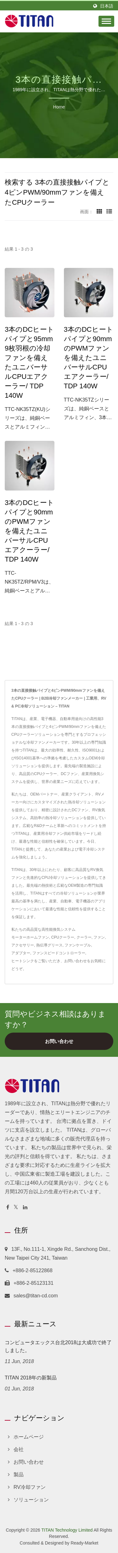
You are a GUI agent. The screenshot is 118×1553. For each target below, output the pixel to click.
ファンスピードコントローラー (58, 953)
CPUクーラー (62, 937)
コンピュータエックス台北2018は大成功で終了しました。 (58, 1346)
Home (59, 106)
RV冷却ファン (30, 1487)
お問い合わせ (75, 961)
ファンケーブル (78, 945)
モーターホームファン (30, 937)
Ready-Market (84, 1542)
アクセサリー (22, 945)
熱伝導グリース (49, 945)
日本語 (106, 5)
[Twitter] (16, 1207)
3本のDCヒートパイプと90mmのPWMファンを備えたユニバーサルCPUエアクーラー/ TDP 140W (88, 357)
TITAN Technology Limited (67, 1530)
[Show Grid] (99, 212)
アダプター (20, 953)
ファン (99, 937)
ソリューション (31, 1499)
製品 (19, 1474)
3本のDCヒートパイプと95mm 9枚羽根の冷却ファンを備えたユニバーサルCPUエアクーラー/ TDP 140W (29, 362)
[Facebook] (7, 1207)
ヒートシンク (22, 961)
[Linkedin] (25, 1207)
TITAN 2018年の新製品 (31, 1377)
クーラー (84, 937)
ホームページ (29, 1436)
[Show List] (109, 212)
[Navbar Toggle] (106, 21)
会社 (19, 1449)
